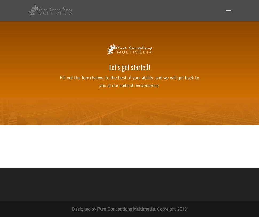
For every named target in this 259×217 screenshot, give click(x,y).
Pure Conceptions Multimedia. (126, 209)
